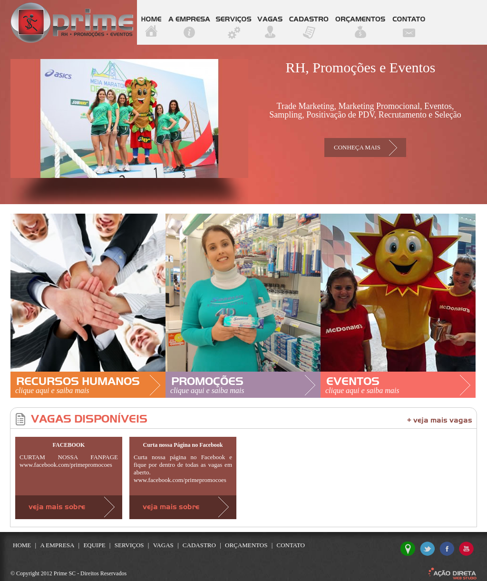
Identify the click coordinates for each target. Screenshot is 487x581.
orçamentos (360, 22)
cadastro (309, 22)
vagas (270, 22)
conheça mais (357, 147)
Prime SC (71, 22)
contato (409, 22)
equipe (94, 545)
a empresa (189, 22)
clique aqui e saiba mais (52, 390)
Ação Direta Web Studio (453, 574)
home (151, 22)
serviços (233, 22)
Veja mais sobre (68, 507)
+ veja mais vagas (439, 420)
